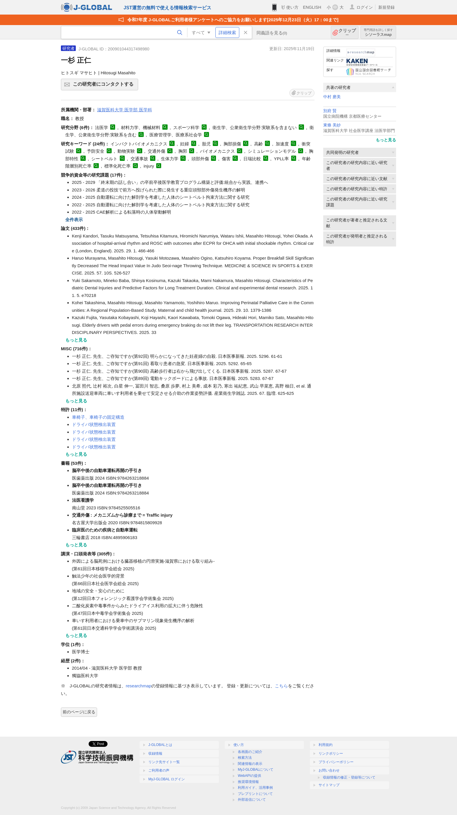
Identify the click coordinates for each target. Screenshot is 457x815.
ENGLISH (312, 7)
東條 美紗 (332, 125)
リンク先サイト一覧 (164, 762)
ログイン (364, 7)
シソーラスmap (378, 32)
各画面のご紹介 (250, 752)
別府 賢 (330, 111)
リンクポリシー (331, 753)
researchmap (139, 685)
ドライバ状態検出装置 (94, 424)
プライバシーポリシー (336, 762)
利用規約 (326, 745)
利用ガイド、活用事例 (255, 788)
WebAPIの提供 (249, 776)
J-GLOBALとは (160, 745)
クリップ (347, 32)
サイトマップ (329, 785)
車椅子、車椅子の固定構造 (98, 417)
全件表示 (74, 219)
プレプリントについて (255, 794)
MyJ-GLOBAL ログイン (166, 779)
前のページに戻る (79, 712)
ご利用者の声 (158, 770)
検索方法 (245, 758)
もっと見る (386, 140)
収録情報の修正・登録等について (349, 777)
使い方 (292, 7)
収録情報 (155, 753)
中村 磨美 (332, 97)
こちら (281, 685)
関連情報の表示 (250, 764)
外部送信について (252, 800)
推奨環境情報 (248, 782)
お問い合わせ (329, 770)
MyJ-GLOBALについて (255, 770)
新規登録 (386, 7)
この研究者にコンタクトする (104, 86)
